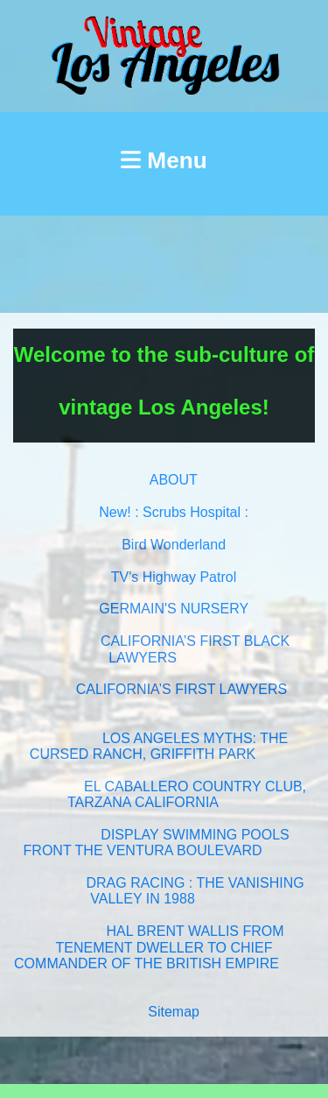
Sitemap (173, 1011)
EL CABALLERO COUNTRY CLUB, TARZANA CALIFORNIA (186, 794)
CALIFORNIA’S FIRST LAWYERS (182, 689)
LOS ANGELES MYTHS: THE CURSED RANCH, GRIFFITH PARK (159, 746)
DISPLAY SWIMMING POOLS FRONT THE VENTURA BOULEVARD (157, 842)
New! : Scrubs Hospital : (173, 512)
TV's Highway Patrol (174, 577)
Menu (164, 160)
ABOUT (174, 479)
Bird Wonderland (174, 544)
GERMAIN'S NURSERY (173, 608)
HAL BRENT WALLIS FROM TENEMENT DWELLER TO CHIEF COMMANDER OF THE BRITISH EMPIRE (149, 947)
